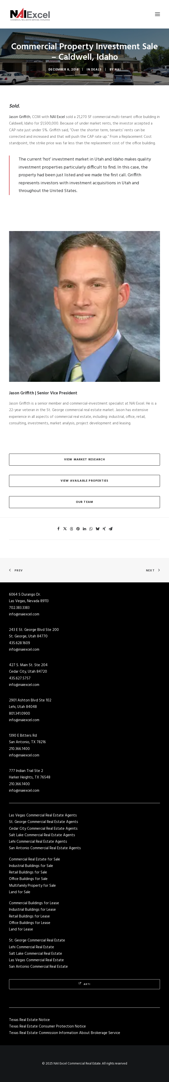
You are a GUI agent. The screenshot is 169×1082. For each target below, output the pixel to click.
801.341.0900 (19, 714)
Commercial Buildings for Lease (34, 903)
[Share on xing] (104, 529)
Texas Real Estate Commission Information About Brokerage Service (64, 1033)
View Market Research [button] (84, 459)
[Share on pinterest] (78, 529)
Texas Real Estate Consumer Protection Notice (47, 1026)
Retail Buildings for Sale (28, 872)
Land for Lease (21, 929)
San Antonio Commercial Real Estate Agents (45, 848)
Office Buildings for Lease (29, 923)
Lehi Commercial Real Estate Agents (38, 842)
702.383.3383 (19, 608)
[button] (157, 14)
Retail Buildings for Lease (29, 916)
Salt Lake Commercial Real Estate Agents (42, 835)
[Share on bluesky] (98, 529)
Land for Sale (19, 892)
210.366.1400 (19, 749)
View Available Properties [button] (85, 480)
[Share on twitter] (65, 529)
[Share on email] (111, 529)
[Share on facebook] (59, 529)
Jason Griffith (19, 117)
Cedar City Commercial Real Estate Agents (43, 829)
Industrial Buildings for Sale (31, 866)
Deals (94, 69)
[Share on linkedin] (85, 529)
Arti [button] (84, 984)
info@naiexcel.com (24, 614)
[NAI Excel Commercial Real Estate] (30, 14)
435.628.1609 (19, 643)
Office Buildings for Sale (28, 879)
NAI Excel (57, 117)
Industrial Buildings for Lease (32, 910)
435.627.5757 (20, 678)
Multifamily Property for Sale (32, 886)
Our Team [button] (84, 502)
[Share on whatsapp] (91, 529)
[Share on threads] (72, 529)
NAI (113, 69)
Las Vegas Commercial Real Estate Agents (43, 815)
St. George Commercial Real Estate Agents (43, 822)
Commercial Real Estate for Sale (34, 859)
